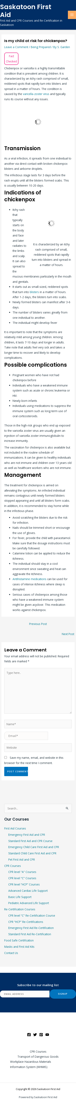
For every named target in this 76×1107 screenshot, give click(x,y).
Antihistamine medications (29, 579)
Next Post (68, 634)
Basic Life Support (19, 897)
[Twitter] (35, 1034)
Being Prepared (41, 47)
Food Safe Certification (19, 940)
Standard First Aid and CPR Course (30, 841)
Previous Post (38, 624)
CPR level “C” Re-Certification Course (31, 915)
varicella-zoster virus (36, 94)
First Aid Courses (15, 828)
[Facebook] (29, 1034)
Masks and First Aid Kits (19, 947)
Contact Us (11, 953)
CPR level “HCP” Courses (24, 884)
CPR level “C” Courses (22, 878)
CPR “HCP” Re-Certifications (25, 922)
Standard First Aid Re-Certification (29, 934)
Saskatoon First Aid (25, 10)
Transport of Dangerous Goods (38, 1056)
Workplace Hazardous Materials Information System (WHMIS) (30, 1064)
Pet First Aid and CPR (21, 859)
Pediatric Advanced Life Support (28, 903)
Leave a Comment (16, 47)
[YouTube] (47, 1034)
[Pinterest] (41, 1034)
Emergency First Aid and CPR (26, 835)
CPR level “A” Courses (22, 872)
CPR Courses (12, 866)
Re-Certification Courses (19, 909)
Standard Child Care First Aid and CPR (32, 853)
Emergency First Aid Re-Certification (31, 928)
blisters (35, 292)
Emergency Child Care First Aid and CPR (33, 847)
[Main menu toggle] (72, 15)
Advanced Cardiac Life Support (28, 891)
